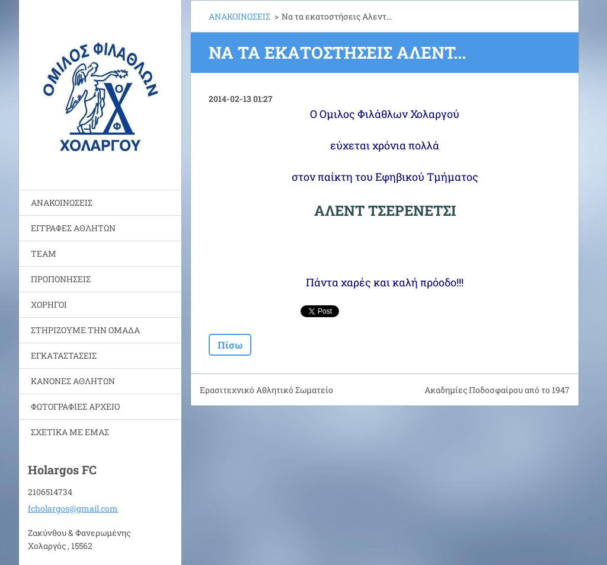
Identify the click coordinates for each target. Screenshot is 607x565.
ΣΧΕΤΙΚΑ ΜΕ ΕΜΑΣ (70, 432)
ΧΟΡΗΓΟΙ (49, 304)
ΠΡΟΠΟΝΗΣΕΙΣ (61, 279)
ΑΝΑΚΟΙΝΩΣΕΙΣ (61, 202)
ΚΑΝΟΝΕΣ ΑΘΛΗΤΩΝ (73, 381)
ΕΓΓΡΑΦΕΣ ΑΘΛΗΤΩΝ (73, 228)
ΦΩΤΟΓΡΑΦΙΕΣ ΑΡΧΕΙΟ (75, 406)
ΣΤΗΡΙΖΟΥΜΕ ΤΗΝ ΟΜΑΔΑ (85, 330)
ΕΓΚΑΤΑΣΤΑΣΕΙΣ (64, 355)
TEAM (43, 253)
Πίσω (230, 345)
